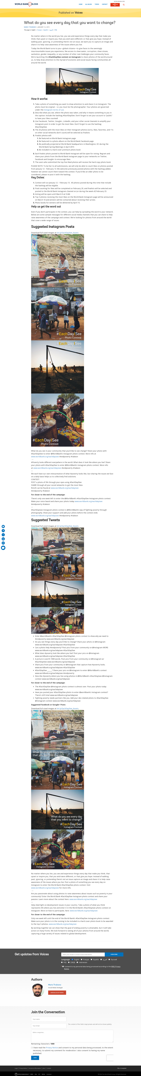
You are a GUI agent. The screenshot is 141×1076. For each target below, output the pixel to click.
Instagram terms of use (54, 110)
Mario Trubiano (30, 27)
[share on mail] (3, 526)
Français (39, 30)
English (33, 30)
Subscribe (114, 954)
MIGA (43, 1074)
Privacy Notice (52, 1047)
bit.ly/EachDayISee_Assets (68, 232)
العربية (51, 30)
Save (35, 1057)
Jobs (44, 1068)
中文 (56, 30)
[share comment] (3, 548)
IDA (36, 1074)
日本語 (72, 962)
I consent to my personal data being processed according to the (92, 967)
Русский (114, 959)
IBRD (31, 1074)
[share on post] (3, 534)
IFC (39, 1074)
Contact (105, 4)
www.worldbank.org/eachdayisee (45, 456)
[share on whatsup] (3, 543)
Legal (16, 1068)
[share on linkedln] (3, 538)
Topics (97, 4)
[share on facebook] (3, 530)
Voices (78, 13)
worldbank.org (119, 1)
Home (80, 4)
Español (46, 30)
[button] (124, 5)
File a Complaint (121, 1068)
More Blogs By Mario (57, 992)
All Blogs (88, 4)
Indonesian (83, 962)
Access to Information (35, 1068)
